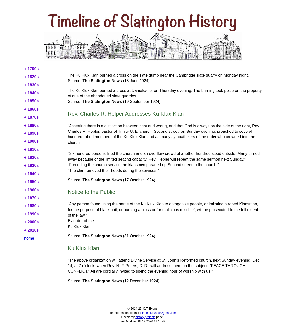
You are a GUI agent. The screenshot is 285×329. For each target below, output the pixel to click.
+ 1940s (31, 174)
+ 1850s (31, 101)
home (29, 238)
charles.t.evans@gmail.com (158, 313)
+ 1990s (31, 214)
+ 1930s (31, 165)
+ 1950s (31, 182)
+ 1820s (31, 77)
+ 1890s (31, 133)
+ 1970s (31, 198)
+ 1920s (31, 157)
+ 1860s (31, 109)
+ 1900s (31, 141)
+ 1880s (31, 125)
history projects (145, 317)
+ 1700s (31, 69)
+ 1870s (31, 117)
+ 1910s (31, 149)
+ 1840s (31, 93)
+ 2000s (31, 222)
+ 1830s (31, 85)
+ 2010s (31, 230)
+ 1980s (31, 206)
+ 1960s (31, 190)
